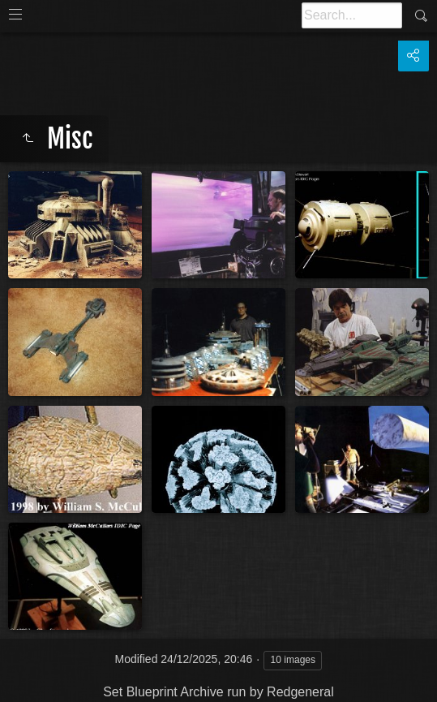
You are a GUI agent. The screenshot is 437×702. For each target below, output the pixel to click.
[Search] (352, 15)
